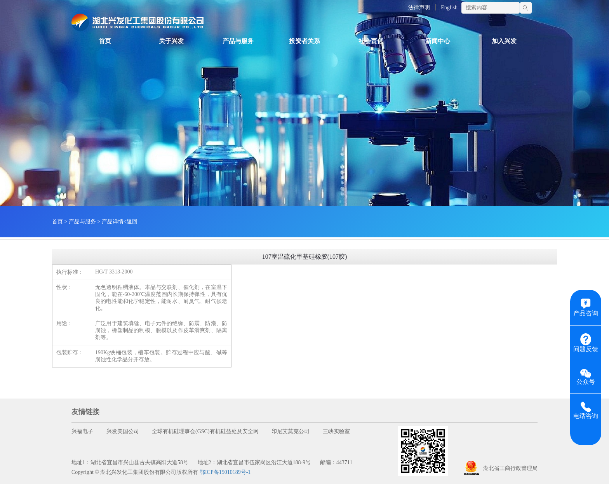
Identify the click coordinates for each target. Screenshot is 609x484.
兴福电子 (82, 431)
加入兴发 (504, 41)
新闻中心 (437, 41)
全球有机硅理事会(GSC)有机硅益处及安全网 (205, 431)
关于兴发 (171, 41)
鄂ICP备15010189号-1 (225, 472)
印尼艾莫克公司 (290, 431)
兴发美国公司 (122, 431)
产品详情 (113, 222)
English (449, 7)
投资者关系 (304, 41)
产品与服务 (238, 41)
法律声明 (419, 7)
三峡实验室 (336, 431)
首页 (105, 41)
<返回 (130, 222)
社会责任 (370, 41)
